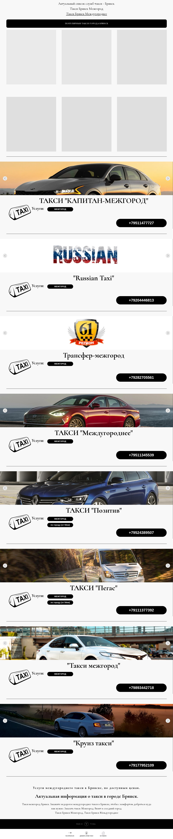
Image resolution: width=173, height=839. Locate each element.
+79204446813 (141, 300)
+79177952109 (141, 765)
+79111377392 (141, 610)
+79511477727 (141, 223)
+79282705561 (141, 377)
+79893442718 (141, 688)
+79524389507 (141, 532)
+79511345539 (141, 455)
